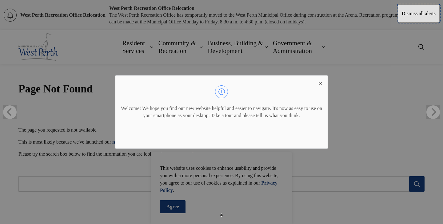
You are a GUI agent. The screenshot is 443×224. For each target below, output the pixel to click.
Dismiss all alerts (419, 13)
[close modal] (320, 82)
